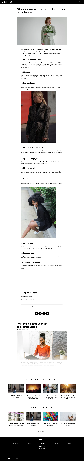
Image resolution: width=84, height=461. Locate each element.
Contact (74, 458)
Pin (44, 313)
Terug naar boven (41, 431)
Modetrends (19, 14)
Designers (43, 2)
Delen (36, 313)
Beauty (50, 2)
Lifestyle (35, 2)
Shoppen (57, 2)
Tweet (40, 313)
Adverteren (62, 458)
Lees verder (42, 369)
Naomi (34, 14)
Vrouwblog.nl (42, 446)
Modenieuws (27, 2)
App (47, 313)
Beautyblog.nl (42, 450)
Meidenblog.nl (42, 448)
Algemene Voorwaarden (68, 458)
